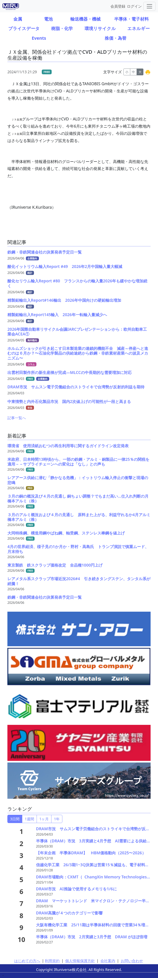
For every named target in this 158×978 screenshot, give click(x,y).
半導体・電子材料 (131, 19)
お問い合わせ (132, 960)
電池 (48, 19)
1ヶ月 (44, 818)
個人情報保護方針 (80, 960)
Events (39, 38)
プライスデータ (24, 28)
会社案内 (107, 960)
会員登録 (117, 6)
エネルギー (138, 28)
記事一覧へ (16, 417)
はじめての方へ (27, 960)
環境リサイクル (100, 28)
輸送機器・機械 (85, 19)
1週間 (29, 818)
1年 (57, 818)
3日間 (15, 818)
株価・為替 (115, 38)
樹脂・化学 (62, 28)
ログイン (134, 6)
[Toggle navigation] (149, 6)
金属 (17, 19)
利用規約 (52, 960)
